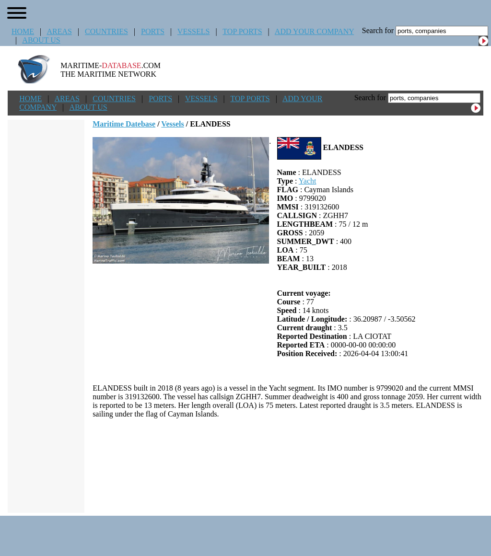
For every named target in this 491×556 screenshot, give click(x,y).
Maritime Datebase (124, 124)
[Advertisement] (288, 466)
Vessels (172, 124)
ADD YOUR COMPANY (314, 31)
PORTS (152, 31)
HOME (23, 31)
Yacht (307, 181)
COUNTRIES (106, 31)
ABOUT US (41, 40)
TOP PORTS (242, 31)
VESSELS (193, 31)
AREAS (59, 31)
